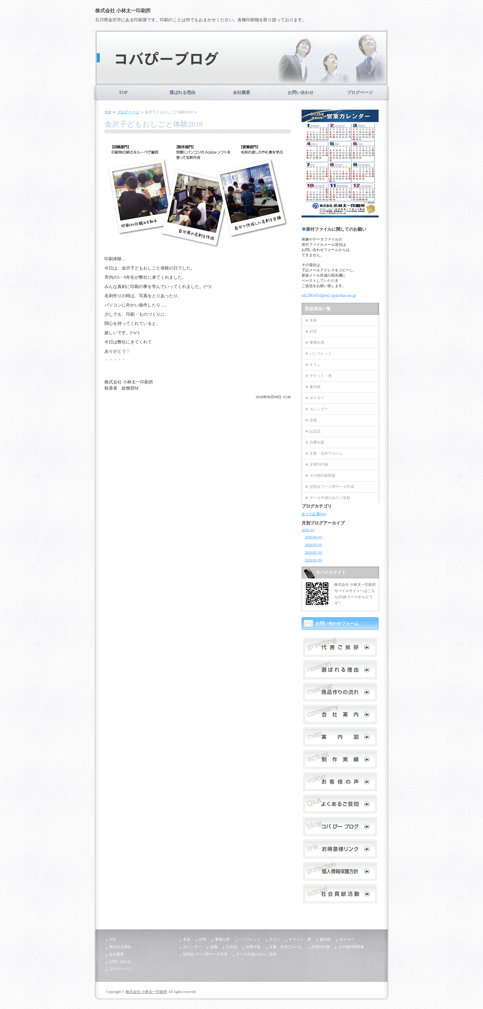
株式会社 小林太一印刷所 (146, 992)
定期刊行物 (319, 464)
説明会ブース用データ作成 (332, 486)
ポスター (317, 398)
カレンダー (319, 409)
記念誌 (315, 431)
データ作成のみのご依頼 (330, 498)
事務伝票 (317, 342)
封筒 (313, 331)
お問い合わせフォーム (337, 623)
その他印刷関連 (322, 475)
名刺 (313, 320)
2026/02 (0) (313, 552)
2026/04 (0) (313, 537)
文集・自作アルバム (326, 453)
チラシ (315, 365)
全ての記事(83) (314, 514)
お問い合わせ (301, 92)
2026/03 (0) (313, 545)
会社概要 (241, 92)
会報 (313, 420)
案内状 (315, 387)
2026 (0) (308, 530)
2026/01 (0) (313, 560)
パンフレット (321, 353)
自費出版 (317, 442)
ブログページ (360, 92)
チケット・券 (321, 376)
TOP (123, 92)
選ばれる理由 (182, 92)
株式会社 (123, 10)
